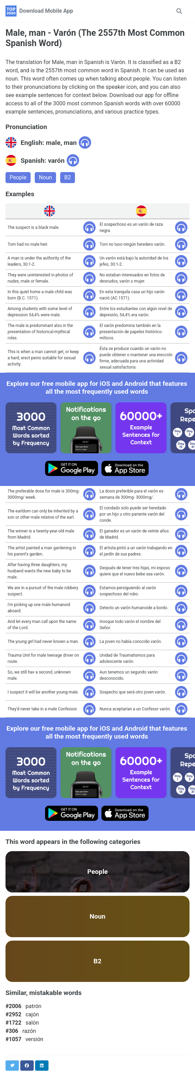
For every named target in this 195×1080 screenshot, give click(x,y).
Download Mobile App (46, 11)
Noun (45, 177)
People (18, 177)
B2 (67, 177)
